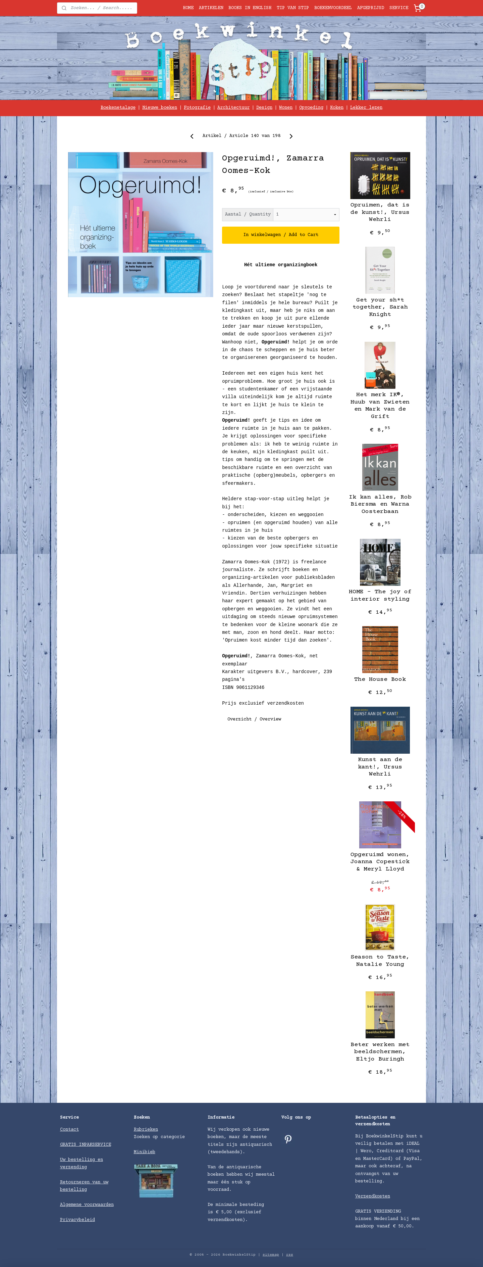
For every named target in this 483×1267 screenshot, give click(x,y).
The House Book (380, 679)
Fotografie (197, 107)
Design (264, 107)
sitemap (271, 1255)
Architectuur (233, 107)
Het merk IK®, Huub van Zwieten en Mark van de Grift (380, 405)
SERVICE (398, 8)
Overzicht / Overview (254, 719)
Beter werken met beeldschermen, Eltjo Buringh (380, 1052)
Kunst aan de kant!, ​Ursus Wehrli (380, 767)
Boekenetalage (118, 107)
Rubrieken (146, 1129)
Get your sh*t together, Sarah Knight (380, 307)
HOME (188, 8)
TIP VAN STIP (293, 8)
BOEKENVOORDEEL (333, 8)
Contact (69, 1129)
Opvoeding (311, 107)
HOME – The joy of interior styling (380, 596)
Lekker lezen (366, 107)
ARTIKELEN (211, 8)
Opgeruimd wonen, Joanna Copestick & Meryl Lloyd (380, 862)
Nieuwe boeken (159, 107)
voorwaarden (99, 1205)
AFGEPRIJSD (370, 8)
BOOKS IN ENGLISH (249, 8)
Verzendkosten (372, 1196)
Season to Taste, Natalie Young (380, 961)
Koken (336, 107)
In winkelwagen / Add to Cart (280, 235)
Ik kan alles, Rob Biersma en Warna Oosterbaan (380, 504)
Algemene (72, 1205)
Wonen (285, 107)
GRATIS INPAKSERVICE (85, 1144)
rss (289, 1255)
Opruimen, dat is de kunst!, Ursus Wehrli (380, 212)
